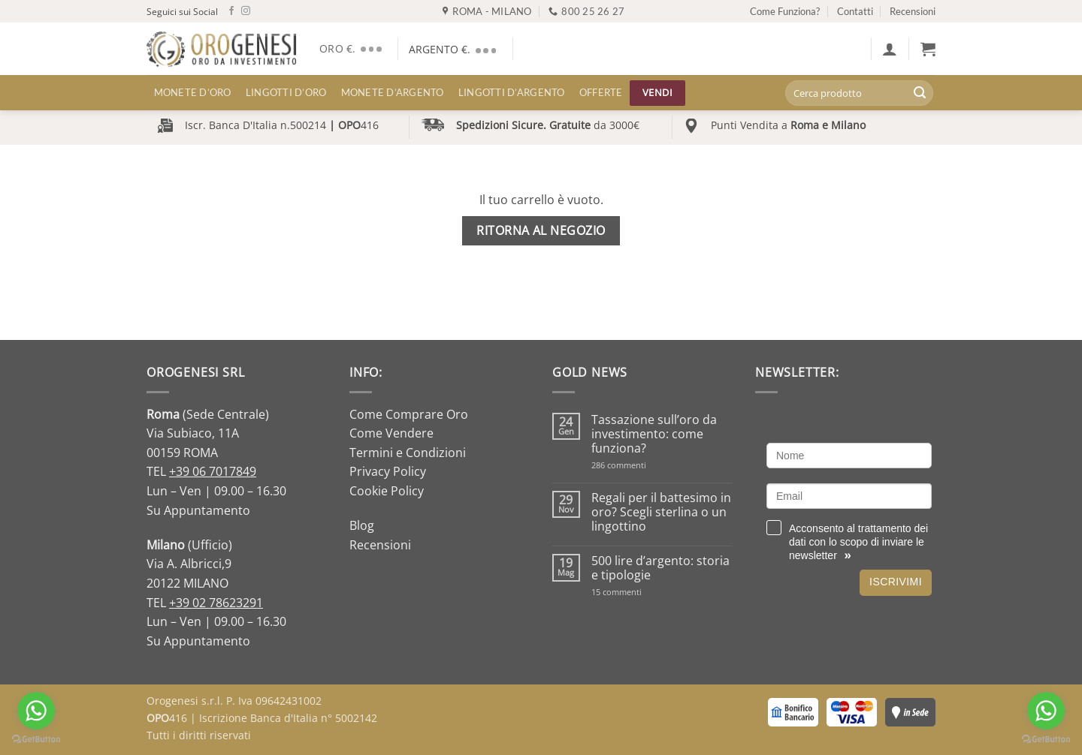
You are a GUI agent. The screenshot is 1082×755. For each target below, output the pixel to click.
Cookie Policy (386, 491)
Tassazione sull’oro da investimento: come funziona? (654, 434)
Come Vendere (391, 433)
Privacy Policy (387, 471)
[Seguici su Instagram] (245, 11)
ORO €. (352, 48)
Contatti (855, 11)
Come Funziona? (785, 11)
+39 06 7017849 (212, 471)
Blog (361, 525)
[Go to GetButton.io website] (36, 739)
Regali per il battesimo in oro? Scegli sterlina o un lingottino (661, 512)
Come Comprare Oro (408, 414)
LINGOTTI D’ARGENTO (511, 92)
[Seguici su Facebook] (231, 11)
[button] (889, 48)
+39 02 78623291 (216, 602)
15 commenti (636, 592)
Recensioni (912, 11)
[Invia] (919, 93)
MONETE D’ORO (192, 92)
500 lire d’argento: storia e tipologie (660, 568)
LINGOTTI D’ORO (286, 92)
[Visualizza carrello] (927, 48)
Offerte (601, 92)
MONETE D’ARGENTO (392, 92)
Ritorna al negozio (540, 230)
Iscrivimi (895, 582)
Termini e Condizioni (407, 452)
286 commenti (645, 465)
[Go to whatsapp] (36, 710)
